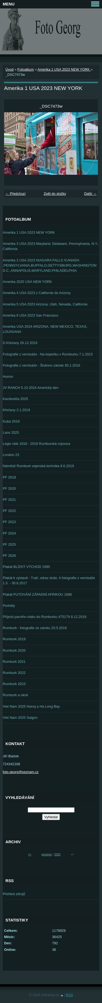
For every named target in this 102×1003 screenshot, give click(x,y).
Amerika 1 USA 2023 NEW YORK (64, 69)
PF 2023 (9, 522)
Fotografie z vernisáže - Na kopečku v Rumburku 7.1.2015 (48, 354)
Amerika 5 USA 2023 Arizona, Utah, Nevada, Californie (45, 304)
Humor (8, 376)
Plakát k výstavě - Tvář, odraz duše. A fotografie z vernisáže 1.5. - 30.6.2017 (49, 580)
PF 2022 (9, 511)
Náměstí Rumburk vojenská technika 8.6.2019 (38, 466)
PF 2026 (9, 556)
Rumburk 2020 (14, 650)
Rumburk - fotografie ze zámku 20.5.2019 (35, 628)
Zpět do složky (55, 194)
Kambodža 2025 (15, 399)
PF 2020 (9, 488)
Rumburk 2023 (14, 684)
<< (29, 854)
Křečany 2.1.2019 (16, 410)
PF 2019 (9, 477)
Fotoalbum (25, 69)
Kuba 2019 (11, 421)
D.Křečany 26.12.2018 (20, 343)
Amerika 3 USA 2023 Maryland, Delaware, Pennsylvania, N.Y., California (51, 246)
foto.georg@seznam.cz (21, 772)
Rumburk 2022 (14, 673)
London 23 (11, 455)
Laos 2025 (11, 432)
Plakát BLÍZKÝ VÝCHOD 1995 (26, 567)
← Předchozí (15, 194)
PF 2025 (9, 544)
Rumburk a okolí (15, 695)
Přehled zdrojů (14, 894)
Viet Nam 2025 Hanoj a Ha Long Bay (31, 706)
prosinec (46, 854)
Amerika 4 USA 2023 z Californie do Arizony (37, 293)
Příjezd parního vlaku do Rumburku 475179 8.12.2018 (44, 617)
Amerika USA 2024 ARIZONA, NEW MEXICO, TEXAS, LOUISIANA (45, 329)
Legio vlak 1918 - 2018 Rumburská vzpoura (36, 444)
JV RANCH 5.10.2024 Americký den (30, 388)
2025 (57, 854)
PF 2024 (9, 533)
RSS (69, 995)
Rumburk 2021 (14, 662)
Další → (90, 194)
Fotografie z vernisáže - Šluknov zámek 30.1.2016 (41, 365)
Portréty (9, 606)
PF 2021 (9, 500)
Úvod (9, 69)
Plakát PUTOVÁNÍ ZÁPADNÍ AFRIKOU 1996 (37, 594)
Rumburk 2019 (14, 639)
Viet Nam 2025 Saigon (20, 717)
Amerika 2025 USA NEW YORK (27, 282)
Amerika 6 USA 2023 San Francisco (30, 315)
